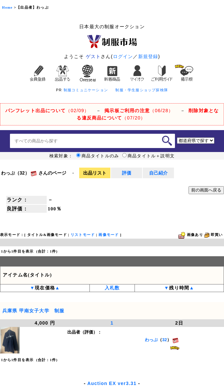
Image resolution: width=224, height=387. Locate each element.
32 (164, 339)
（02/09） (47, 110)
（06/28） (138, 110)
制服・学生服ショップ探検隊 (141, 90)
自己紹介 (158, 173)
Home (7, 7)
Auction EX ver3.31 (112, 383)
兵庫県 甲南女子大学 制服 (33, 310)
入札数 (112, 287)
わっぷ (151, 339)
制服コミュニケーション (86, 90)
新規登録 (148, 56)
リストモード (83, 235)
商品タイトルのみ (97, 156)
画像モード (108, 235)
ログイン (123, 56)
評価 (126, 173)
